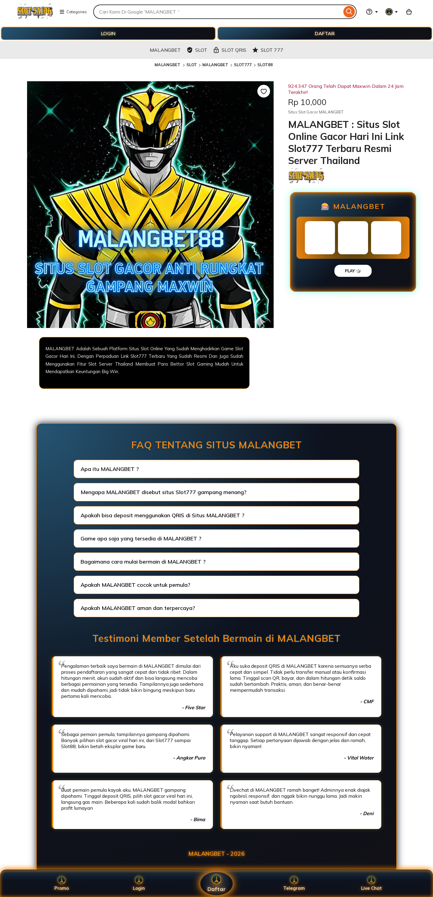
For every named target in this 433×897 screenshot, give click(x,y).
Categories (73, 11)
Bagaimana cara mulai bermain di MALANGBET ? (143, 561)
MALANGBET (168, 64)
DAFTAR (325, 33)
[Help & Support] (372, 12)
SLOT (191, 64)
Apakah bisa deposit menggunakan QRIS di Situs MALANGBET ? (162, 515)
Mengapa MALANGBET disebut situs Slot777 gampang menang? (164, 492)
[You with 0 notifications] (392, 12)
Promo (61, 883)
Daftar (216, 883)
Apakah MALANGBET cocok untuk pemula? (135, 584)
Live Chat (371, 883)
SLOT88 (265, 64)
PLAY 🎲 (353, 270)
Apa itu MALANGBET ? (110, 469)
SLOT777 (243, 64)
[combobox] (217, 12)
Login (139, 883)
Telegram (294, 883)
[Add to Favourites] (263, 91)
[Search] (349, 12)
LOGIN (108, 33)
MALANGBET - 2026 (216, 853)
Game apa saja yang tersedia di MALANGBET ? (141, 538)
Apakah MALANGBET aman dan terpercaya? (138, 608)
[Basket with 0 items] (409, 12)
